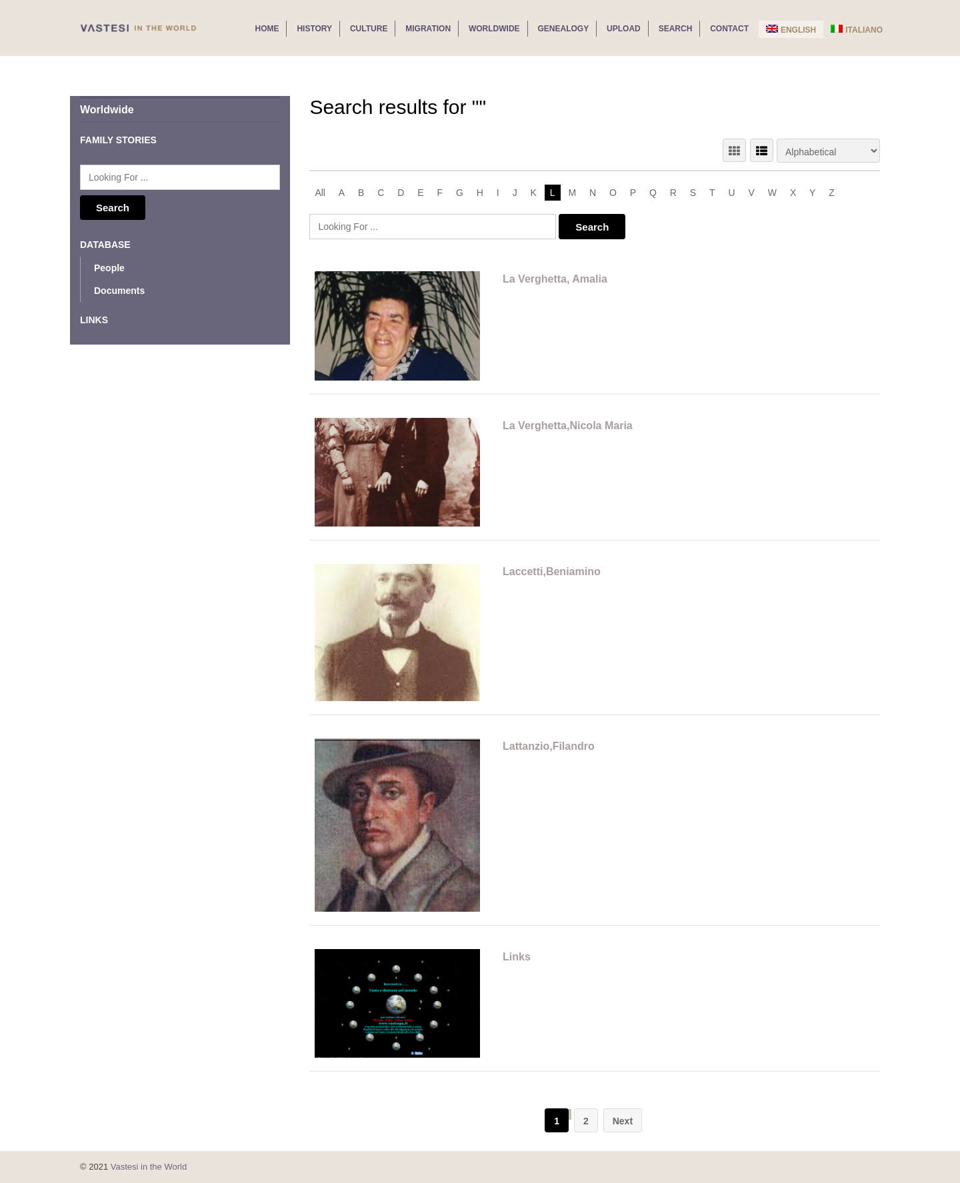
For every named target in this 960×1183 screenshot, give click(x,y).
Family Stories (118, 140)
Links (517, 956)
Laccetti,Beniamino (552, 571)
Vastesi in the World (149, 1167)
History (314, 28)
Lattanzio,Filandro (549, 746)
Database (105, 244)
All (320, 192)
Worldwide (494, 28)
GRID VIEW (734, 150)
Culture (368, 28)
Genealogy (563, 28)
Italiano (857, 30)
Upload (624, 28)
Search (676, 28)
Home (267, 28)
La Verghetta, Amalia (555, 279)
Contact (729, 28)
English (791, 30)
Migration (428, 28)
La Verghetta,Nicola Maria (568, 425)
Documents (119, 290)
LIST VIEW (761, 150)
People (109, 268)
